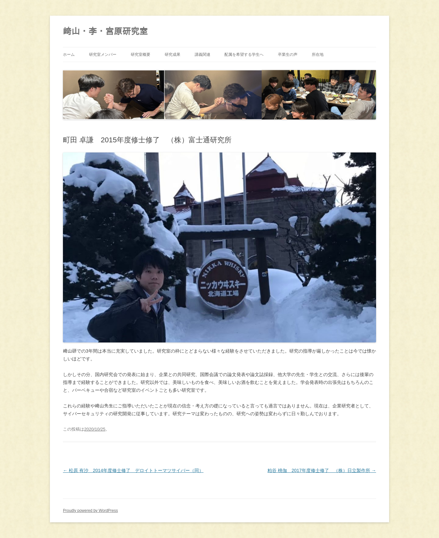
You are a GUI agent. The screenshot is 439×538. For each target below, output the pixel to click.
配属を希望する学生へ (244, 54)
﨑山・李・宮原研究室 (105, 31)
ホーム (69, 54)
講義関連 (202, 54)
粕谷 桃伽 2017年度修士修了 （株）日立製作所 (321, 470)
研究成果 (172, 54)
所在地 (318, 54)
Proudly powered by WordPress (90, 510)
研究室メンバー (102, 54)
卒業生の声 (287, 54)
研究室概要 (140, 54)
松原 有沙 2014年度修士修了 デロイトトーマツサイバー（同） (133, 470)
